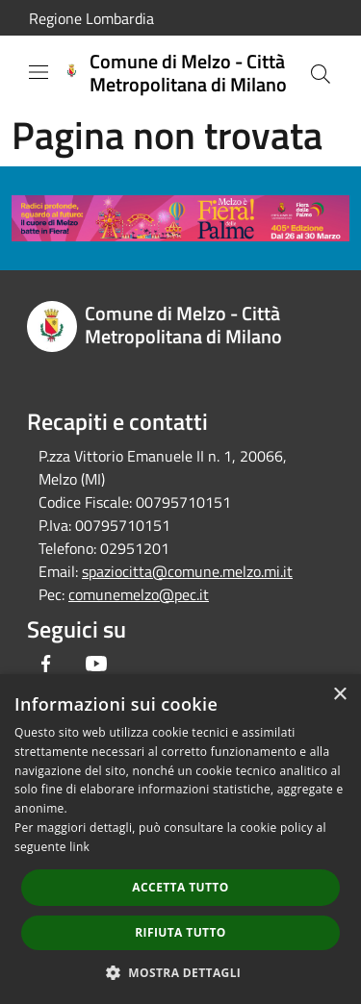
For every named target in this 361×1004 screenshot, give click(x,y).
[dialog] (180, 839)
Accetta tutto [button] (180, 887)
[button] (181, 972)
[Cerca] (320, 74)
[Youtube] (96, 663)
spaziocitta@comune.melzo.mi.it (187, 571)
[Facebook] (46, 663)
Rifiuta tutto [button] (180, 932)
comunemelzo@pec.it (138, 594)
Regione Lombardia (91, 18)
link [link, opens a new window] (79, 847)
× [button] (339, 695)
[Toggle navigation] (38, 72)
